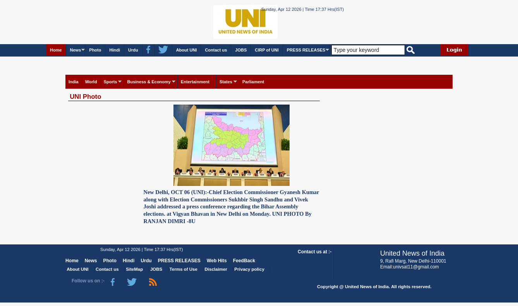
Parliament (253, 81)
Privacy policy (249, 269)
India (74, 81)
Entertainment (195, 81)
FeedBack (244, 260)
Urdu (133, 50)
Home (56, 50)
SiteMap (134, 269)
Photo (95, 50)
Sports (110, 81)
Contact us (216, 50)
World (91, 81)
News (75, 50)
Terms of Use (183, 269)
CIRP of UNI (267, 50)
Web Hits (217, 260)
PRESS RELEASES (306, 50)
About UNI (186, 50)
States (226, 81)
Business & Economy (148, 81)
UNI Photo (85, 96)
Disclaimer (216, 269)
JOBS (241, 50)
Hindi (114, 50)
